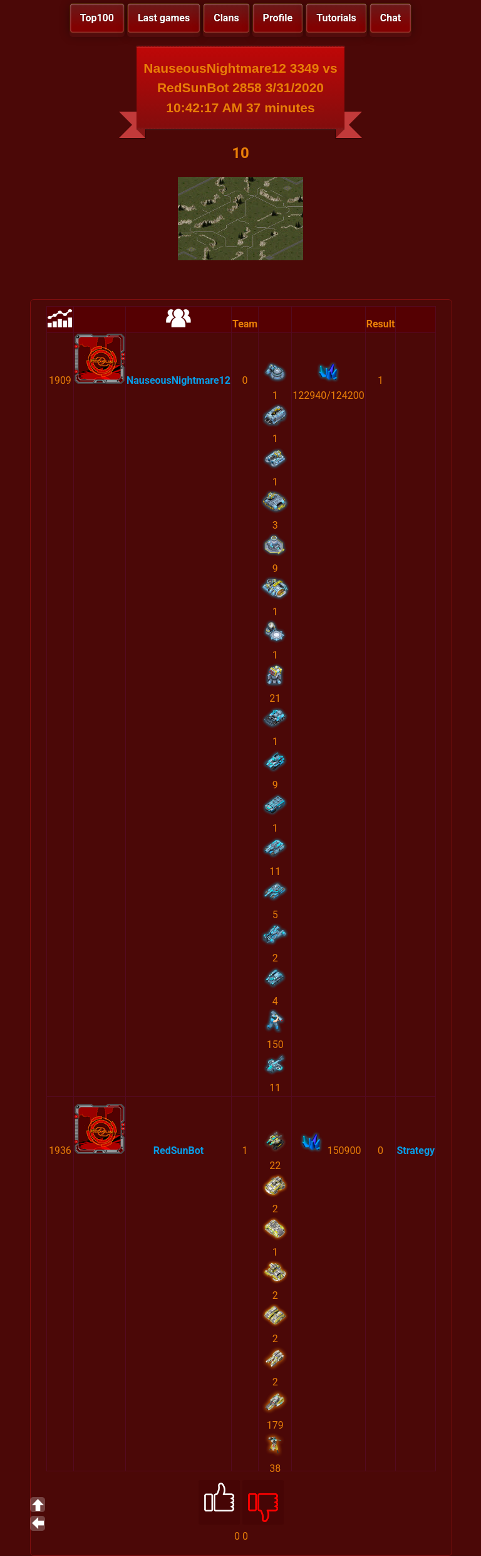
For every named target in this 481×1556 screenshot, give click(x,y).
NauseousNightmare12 (178, 380)
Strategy (415, 1150)
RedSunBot (178, 1150)
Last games (164, 18)
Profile (278, 18)
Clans (226, 18)
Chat (390, 18)
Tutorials (336, 18)
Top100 (97, 18)
